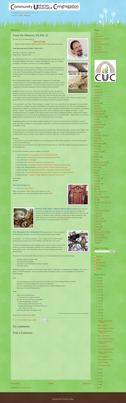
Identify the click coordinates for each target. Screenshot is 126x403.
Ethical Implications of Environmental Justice (41, 162)
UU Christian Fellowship (101, 232)
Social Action (98, 218)
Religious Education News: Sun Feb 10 (105, 353)
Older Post (86, 383)
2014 (98, 384)
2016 (98, 379)
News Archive (98, 49)
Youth (96, 243)
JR (95, 154)
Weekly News (98, 234)
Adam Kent (99, 256)
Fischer (96, 138)
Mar (99, 315)
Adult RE (97, 92)
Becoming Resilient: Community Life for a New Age (52, 167)
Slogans (96, 216)
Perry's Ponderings (99, 192)
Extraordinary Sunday (100, 135)
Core (95, 119)
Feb (99, 318)
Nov (99, 295)
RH (95, 205)
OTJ (95, 186)
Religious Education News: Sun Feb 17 (105, 342)
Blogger (71, 399)
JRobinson (97, 157)
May (99, 309)
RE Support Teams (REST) (101, 202)
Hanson (96, 146)
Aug (99, 303)
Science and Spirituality (100, 210)
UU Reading (97, 47)
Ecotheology (32, 160)
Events (96, 132)
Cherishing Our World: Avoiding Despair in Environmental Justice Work (49, 165)
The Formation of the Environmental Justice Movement (44, 157)
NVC (95, 175)
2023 (98, 278)
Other (96, 181)
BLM (95, 106)
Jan (99, 369)
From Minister (98, 143)
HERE (28, 191)
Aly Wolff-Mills (100, 263)
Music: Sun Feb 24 (103, 336)
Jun (99, 306)
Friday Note (97, 140)
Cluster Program (98, 111)
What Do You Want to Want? (24, 188)
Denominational (98, 124)
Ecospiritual (97, 127)
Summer (96, 224)
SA (95, 208)
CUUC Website (24, 15)
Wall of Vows (98, 41)
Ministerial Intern (99, 165)
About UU (97, 89)
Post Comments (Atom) (24, 387)
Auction (96, 98)
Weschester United (99, 237)
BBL (95, 100)
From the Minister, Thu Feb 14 (106, 339)
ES (95, 130)
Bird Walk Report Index (100, 52)
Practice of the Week (100, 197)
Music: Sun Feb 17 (103, 346)
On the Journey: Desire (104, 365)
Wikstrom (97, 240)
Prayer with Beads (103, 362)
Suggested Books (99, 221)
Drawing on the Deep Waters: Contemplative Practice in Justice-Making (49, 170)
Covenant (97, 122)
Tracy (96, 229)
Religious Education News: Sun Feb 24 (105, 332)
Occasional (97, 178)
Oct (99, 298)
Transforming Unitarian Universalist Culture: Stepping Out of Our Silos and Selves (49, 172)
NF (95, 173)
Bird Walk (97, 103)
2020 (98, 286)
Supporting (97, 226)
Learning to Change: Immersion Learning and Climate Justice (46, 175)
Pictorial (96, 194)
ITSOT (96, 149)
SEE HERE (31, 315)
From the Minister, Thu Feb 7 (106, 349)
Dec (99, 292)
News (96, 170)
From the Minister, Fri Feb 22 (106, 328)
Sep (99, 301)
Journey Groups (98, 36)
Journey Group (98, 151)
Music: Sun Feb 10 (103, 356)
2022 (98, 281)
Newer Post (15, 383)
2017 (98, 376)
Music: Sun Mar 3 (103, 325)
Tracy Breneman (101, 265)
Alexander (97, 95)
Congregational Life (100, 116)
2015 (98, 381)
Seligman (97, 213)
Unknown (99, 269)
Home (51, 383)
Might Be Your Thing (100, 162)
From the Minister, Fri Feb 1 (105, 359)
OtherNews (97, 184)
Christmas (97, 108)
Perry (95, 189)
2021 (98, 284)
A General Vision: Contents (101, 44)
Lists (95, 159)
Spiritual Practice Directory (101, 39)
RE (95, 200)
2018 (98, 373)
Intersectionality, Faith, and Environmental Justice (43, 155)
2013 (98, 387)
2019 (98, 289)
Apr (99, 312)
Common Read (98, 114)
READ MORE (64, 219)
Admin (98, 259)
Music (96, 167)
